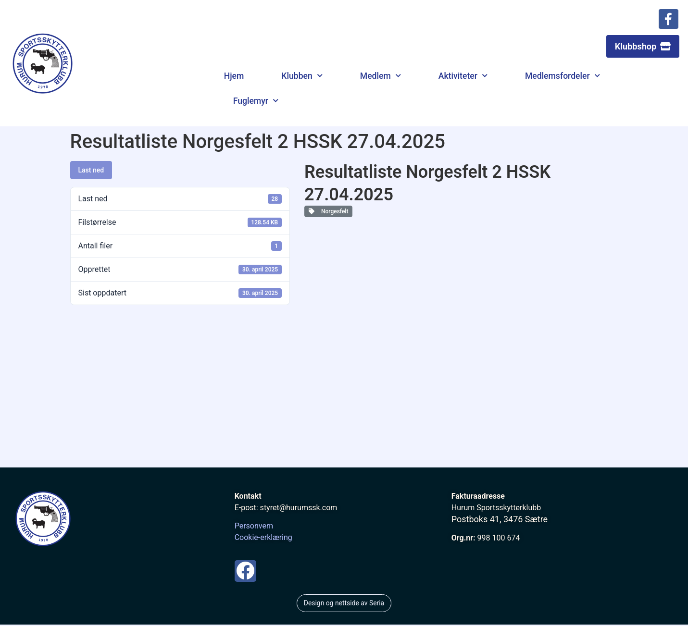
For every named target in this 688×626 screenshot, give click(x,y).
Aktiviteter (463, 78)
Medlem (380, 78)
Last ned (91, 173)
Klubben (301, 78)
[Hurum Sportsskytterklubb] (344, 398)
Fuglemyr (255, 103)
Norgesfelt (328, 214)
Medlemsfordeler (562, 78)
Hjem (234, 79)
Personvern (254, 528)
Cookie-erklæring (263, 540)
